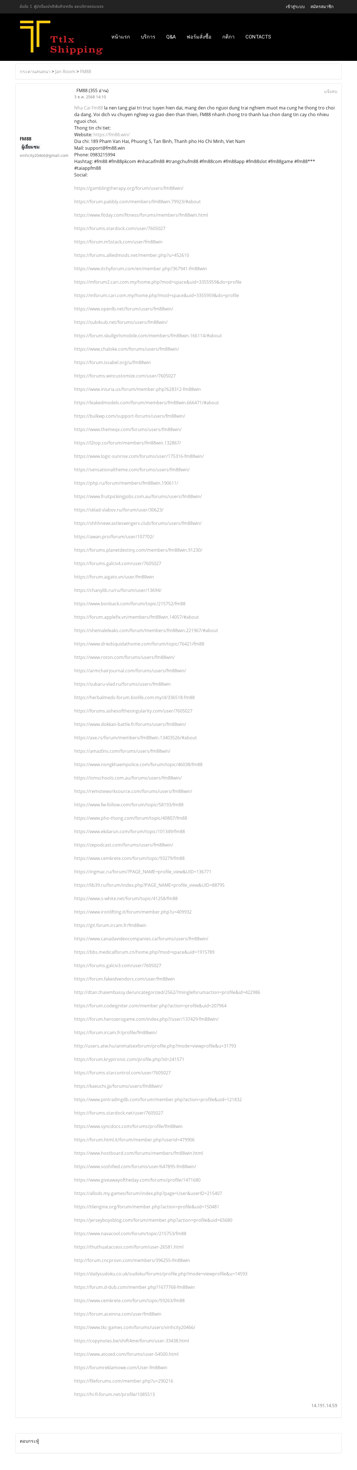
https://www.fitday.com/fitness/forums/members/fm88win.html (141, 215)
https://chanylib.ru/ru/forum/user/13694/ (117, 590)
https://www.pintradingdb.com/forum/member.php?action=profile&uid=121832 (158, 1099)
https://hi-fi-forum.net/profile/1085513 (114, 1394)
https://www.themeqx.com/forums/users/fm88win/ (128, 429)
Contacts (258, 37)
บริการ (148, 37)
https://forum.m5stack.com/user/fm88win (118, 242)
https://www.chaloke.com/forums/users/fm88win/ (126, 349)
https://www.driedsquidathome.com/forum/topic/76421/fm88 (139, 644)
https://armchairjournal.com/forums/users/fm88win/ (130, 671)
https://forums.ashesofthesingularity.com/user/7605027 (133, 711)
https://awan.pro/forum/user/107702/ (114, 537)
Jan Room (65, 71)
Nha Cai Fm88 (88, 108)
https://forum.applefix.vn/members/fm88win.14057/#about (136, 617)
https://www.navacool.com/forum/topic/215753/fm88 (130, 1233)
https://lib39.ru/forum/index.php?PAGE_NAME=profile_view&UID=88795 (149, 885)
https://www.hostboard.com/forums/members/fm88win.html (138, 1153)
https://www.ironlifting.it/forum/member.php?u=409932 (133, 912)
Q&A (171, 37)
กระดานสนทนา (35, 71)
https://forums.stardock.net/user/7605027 (118, 1113)
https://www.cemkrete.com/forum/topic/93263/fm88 (129, 1300)
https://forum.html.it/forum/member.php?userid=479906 (134, 1140)
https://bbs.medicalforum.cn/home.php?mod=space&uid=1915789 (144, 952)
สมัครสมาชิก (322, 6)
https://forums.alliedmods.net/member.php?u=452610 (131, 255)
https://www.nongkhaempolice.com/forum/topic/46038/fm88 (138, 764)
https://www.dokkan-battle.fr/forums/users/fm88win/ (130, 724)
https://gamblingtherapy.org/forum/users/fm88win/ (129, 188)
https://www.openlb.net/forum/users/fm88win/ (123, 309)
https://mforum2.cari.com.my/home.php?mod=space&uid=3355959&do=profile (158, 282)
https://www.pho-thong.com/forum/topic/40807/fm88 (130, 818)
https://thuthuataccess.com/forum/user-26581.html (129, 1247)
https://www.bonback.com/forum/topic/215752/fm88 (129, 604)
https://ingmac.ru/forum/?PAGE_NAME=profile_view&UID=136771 (142, 872)
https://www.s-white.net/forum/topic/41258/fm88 (126, 898)
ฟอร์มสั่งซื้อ (199, 37)
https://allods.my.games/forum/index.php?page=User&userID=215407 (148, 1193)
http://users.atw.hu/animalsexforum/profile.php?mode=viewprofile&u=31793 (155, 1046)
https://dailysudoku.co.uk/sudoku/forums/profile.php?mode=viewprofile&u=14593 (160, 1274)
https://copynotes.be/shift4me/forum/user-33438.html (131, 1341)
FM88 (85, 71)
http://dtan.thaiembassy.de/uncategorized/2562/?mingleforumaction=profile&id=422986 (167, 992)
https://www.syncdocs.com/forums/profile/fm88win (128, 1126)
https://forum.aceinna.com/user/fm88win (117, 1314)
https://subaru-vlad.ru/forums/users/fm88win (122, 684)
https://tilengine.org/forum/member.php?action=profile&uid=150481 (146, 1207)
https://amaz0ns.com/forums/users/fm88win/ (122, 751)
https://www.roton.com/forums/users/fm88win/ (124, 657)
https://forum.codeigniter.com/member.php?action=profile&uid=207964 (150, 1006)
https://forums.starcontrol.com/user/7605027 (122, 1073)
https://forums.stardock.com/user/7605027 (119, 228)
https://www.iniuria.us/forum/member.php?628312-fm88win (137, 389)
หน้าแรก (120, 37)
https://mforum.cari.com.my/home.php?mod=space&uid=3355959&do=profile (156, 295)
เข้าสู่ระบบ (295, 6)
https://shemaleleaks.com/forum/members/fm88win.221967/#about (146, 630)
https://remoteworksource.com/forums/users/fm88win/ (133, 791)
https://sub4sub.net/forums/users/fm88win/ (121, 322)
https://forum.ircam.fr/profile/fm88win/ (115, 1032)
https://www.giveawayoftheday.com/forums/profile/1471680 (137, 1180)
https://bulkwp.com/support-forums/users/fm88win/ (129, 416)
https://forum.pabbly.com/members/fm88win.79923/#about (137, 202)
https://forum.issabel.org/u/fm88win (112, 362)
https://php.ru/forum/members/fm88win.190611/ (126, 483)
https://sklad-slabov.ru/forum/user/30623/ (118, 510)
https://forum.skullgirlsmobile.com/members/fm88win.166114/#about (148, 336)
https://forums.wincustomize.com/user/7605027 (125, 376)
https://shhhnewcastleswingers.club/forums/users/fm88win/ (138, 523)
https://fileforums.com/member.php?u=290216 (123, 1381)
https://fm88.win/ (111, 135)
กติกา (228, 37)
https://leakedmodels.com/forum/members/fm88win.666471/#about (146, 403)
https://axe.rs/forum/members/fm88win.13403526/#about (135, 738)
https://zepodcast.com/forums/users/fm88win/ (123, 845)
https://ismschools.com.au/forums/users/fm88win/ (128, 778)
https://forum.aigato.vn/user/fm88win (114, 577)
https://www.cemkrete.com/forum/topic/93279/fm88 (129, 858)
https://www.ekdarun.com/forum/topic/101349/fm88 (129, 831)
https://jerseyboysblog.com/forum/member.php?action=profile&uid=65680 (153, 1220)
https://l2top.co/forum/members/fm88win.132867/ (127, 443)
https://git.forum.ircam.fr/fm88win (110, 925)
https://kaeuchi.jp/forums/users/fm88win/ (118, 1086)
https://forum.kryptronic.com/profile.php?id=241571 (129, 1059)
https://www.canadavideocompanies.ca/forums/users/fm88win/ (141, 939)
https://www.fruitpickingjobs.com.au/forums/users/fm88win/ (138, 496)
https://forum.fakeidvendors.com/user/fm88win (124, 979)
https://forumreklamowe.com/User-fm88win (120, 1367)
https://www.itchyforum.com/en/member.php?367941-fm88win (140, 269)
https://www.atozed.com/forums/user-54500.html (126, 1354)
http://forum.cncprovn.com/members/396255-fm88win (132, 1260)
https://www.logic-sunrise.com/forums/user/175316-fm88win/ (139, 456)
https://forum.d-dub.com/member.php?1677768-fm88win (134, 1287)
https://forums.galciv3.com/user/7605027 (117, 965)
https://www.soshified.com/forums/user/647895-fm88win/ (135, 1166)
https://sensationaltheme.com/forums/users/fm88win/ (132, 470)
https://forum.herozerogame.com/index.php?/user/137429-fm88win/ (146, 1019)
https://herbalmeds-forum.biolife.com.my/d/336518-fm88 (134, 697)
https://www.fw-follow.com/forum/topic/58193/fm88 (129, 805)
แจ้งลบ (330, 91)
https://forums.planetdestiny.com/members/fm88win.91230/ (138, 550)
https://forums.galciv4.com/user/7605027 (117, 563)
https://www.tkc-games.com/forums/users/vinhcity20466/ (134, 1327)
